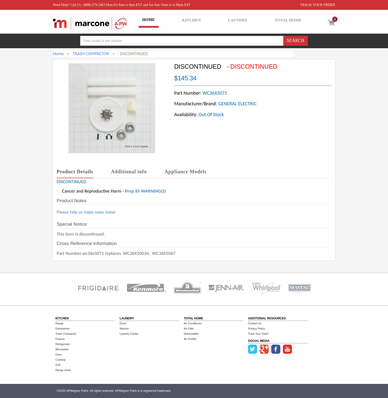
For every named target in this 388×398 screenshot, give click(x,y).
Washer (124, 328)
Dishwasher (62, 328)
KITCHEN (191, 20)
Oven (58, 354)
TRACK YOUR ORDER (317, 5)
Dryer (123, 323)
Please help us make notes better (86, 212)
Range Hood (63, 370)
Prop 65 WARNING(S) (145, 191)
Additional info (128, 171)
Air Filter (189, 328)
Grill (57, 364)
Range (59, 323)
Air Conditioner (193, 323)
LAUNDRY (237, 20)
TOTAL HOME (288, 20)
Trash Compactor (65, 333)
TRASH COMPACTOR (91, 53)
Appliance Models (186, 171)
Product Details (75, 171)
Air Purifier (190, 338)
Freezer (60, 338)
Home (58, 53)
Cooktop (60, 359)
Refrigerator (62, 344)
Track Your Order (258, 333)
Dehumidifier (191, 333)
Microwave (62, 349)
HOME (148, 20)
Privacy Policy (256, 328)
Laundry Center (129, 333)
